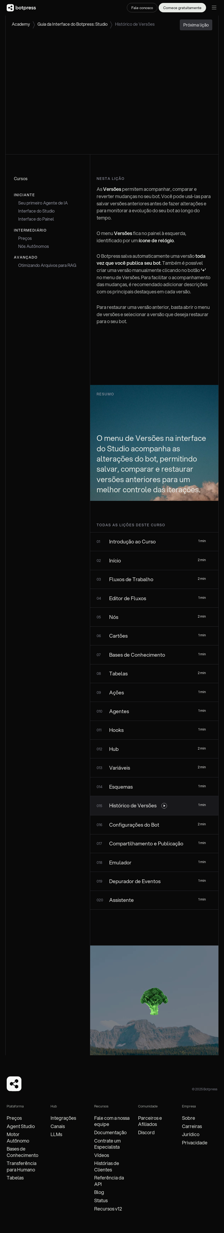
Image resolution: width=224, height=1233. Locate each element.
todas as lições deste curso (131, 525)
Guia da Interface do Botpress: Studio (72, 24)
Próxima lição (196, 25)
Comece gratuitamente (182, 7)
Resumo (105, 394)
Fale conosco (142, 7)
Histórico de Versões (135, 24)
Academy (21, 24)
